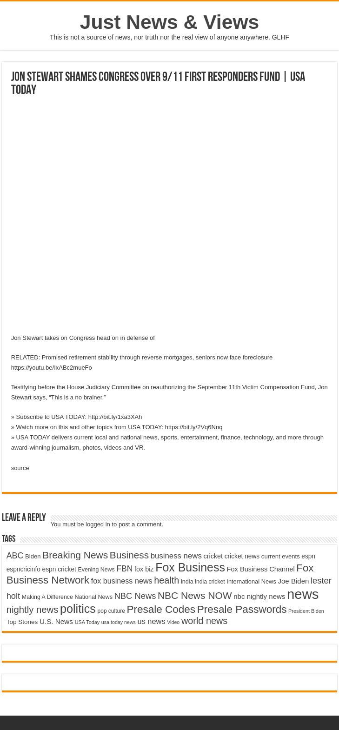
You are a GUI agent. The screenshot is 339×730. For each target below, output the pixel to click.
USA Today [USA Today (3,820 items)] (87, 622)
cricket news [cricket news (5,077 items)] (242, 556)
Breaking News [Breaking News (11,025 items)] (75, 555)
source (20, 468)
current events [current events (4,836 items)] (280, 556)
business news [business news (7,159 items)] (176, 555)
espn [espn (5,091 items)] (308, 556)
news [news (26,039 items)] (303, 594)
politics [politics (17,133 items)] (78, 608)
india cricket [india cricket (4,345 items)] (210, 581)
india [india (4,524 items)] (187, 581)
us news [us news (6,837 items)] (152, 621)
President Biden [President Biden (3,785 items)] (306, 611)
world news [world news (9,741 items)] (204, 621)
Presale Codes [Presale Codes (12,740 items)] (160, 609)
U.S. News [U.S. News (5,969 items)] (56, 621)
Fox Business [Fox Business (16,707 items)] (190, 567)
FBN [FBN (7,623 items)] (124, 568)
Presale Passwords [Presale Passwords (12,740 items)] (242, 609)
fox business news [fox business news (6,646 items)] (122, 581)
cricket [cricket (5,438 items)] (213, 556)
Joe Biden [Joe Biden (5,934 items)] (293, 581)
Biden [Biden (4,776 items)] (32, 556)
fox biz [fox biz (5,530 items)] (144, 569)
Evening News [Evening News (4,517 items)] (96, 569)
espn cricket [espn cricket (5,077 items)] (59, 569)
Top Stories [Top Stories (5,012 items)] (22, 621)
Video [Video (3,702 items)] (173, 622)
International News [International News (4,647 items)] (251, 581)
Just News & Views (169, 22)
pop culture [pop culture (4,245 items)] (111, 611)
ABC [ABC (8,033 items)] (15, 555)
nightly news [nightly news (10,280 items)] (33, 609)
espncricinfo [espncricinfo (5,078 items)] (23, 569)
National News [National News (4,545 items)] (94, 597)
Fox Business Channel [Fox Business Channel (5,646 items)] (261, 569)
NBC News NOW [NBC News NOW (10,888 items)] (195, 595)
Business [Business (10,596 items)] (129, 555)
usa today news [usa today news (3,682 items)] (118, 622)
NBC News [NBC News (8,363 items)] (135, 596)
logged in (98, 524)
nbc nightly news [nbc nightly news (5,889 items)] (259, 596)
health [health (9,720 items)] (166, 580)
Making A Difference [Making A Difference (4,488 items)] (47, 597)
